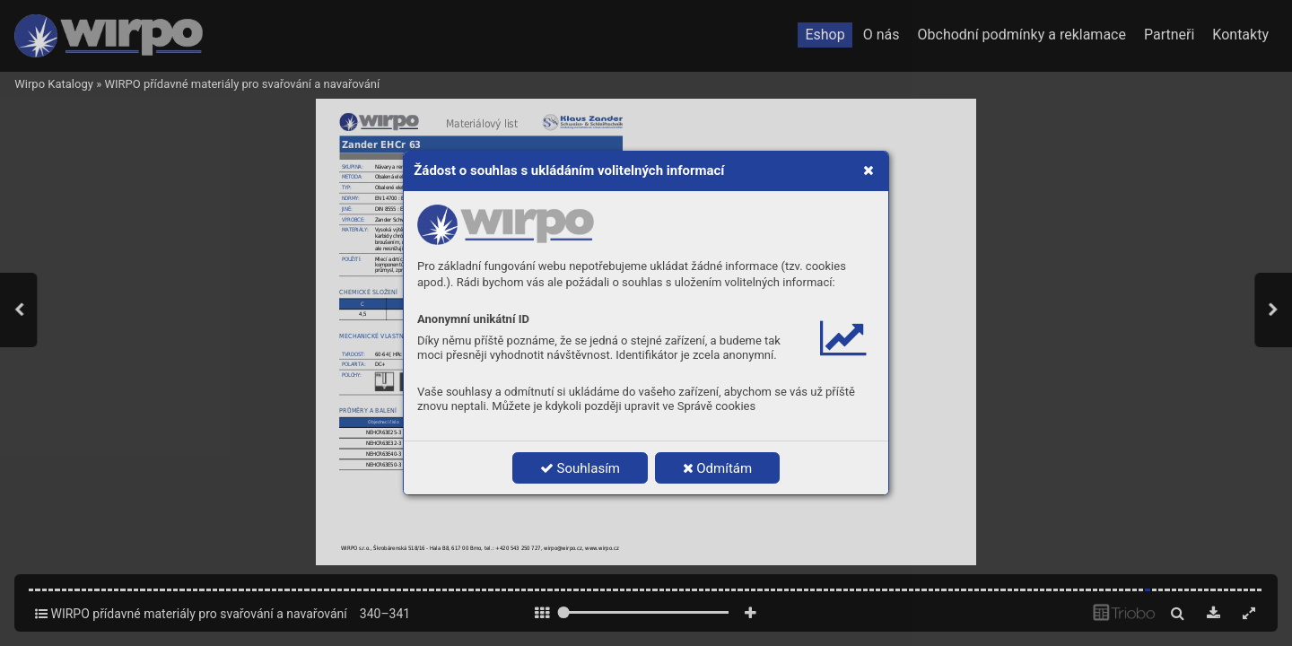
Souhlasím (580, 468)
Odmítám (718, 468)
